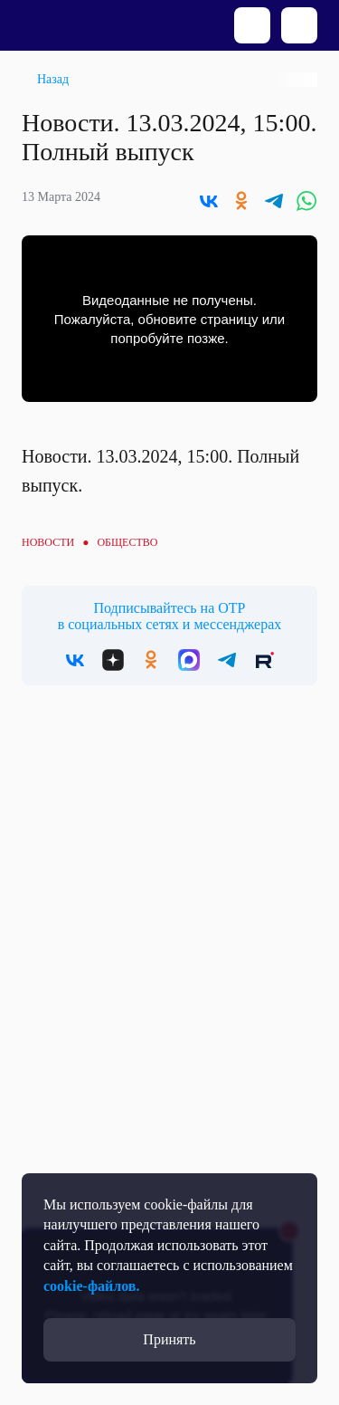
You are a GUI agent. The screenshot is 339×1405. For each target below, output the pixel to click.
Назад (53, 79)
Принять (169, 1339)
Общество (127, 542)
